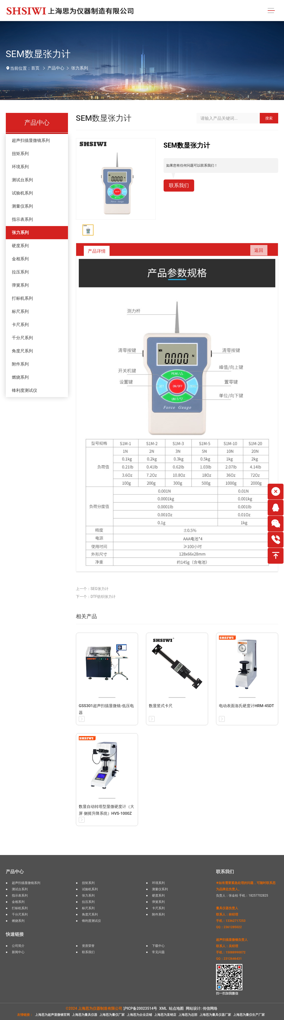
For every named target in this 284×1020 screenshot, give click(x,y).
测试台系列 (22, 179)
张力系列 (79, 68)
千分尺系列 (22, 337)
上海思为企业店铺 (139, 1015)
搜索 (269, 118)
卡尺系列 (20, 324)
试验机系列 (22, 193)
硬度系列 (20, 245)
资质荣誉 (88, 946)
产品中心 (55, 68)
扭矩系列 (20, 153)
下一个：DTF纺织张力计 (96, 596)
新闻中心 (18, 952)
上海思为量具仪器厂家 (215, 1015)
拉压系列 (20, 271)
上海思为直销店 (165, 1015)
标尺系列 (20, 311)
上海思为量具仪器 (84, 1015)
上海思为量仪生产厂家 (249, 1015)
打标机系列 (22, 298)
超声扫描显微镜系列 (31, 140)
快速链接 (15, 934)
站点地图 (176, 1008)
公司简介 (18, 946)
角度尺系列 (22, 350)
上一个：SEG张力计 (92, 589)
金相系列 (20, 258)
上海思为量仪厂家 (112, 1015)
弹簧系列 (20, 285)
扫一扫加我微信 (227, 993)
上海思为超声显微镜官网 (52, 1015)
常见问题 (158, 952)
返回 (257, 250)
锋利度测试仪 (24, 390)
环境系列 (20, 166)
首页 (35, 68)
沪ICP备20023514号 (140, 1008)
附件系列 (20, 364)
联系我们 (179, 186)
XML (163, 1008)
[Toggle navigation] (270, 11)
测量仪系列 (22, 206)
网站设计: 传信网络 (201, 1008)
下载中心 (158, 946)
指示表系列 (22, 219)
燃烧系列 (20, 377)
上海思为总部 (187, 1015)
